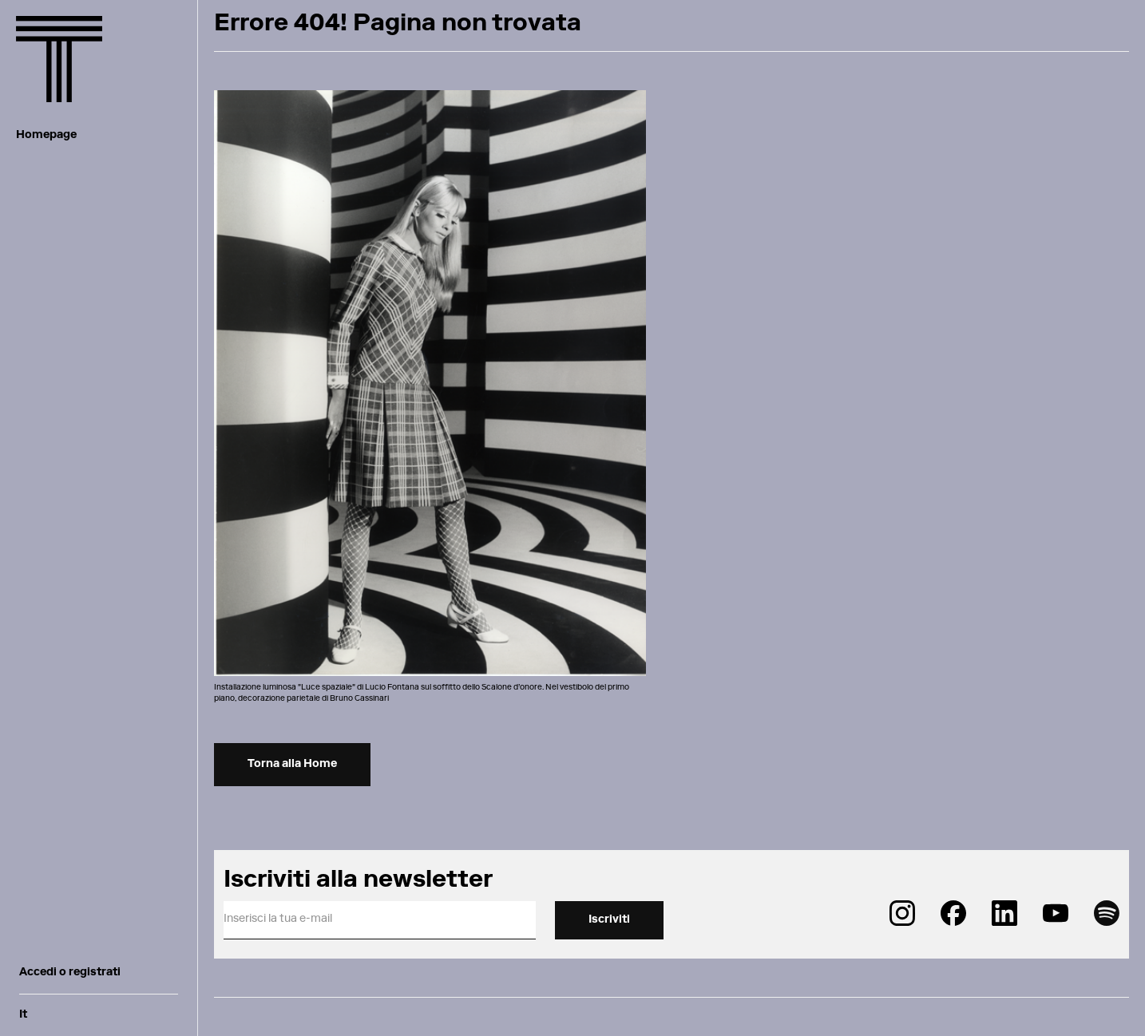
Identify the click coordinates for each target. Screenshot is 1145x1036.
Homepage (46, 135)
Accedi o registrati (70, 973)
